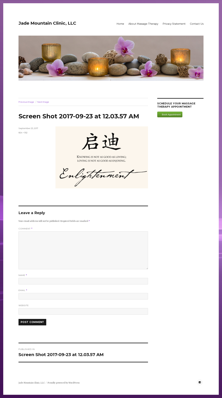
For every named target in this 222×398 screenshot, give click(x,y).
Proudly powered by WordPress (63, 383)
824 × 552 (22, 132)
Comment (25, 228)
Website (23, 305)
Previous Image (26, 102)
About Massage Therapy (143, 23)
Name (22, 275)
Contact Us (197, 23)
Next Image (43, 102)
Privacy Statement (174, 23)
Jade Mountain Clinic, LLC (47, 23)
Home (120, 23)
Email (22, 290)
